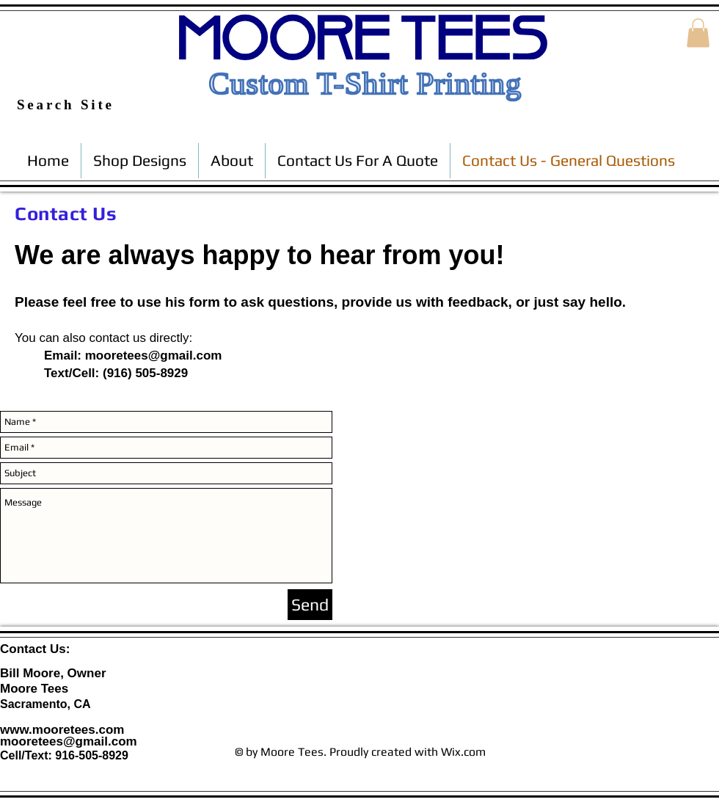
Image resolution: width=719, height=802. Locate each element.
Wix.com (463, 752)
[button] (698, 32)
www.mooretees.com (62, 730)
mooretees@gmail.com (153, 355)
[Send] (310, 604)
